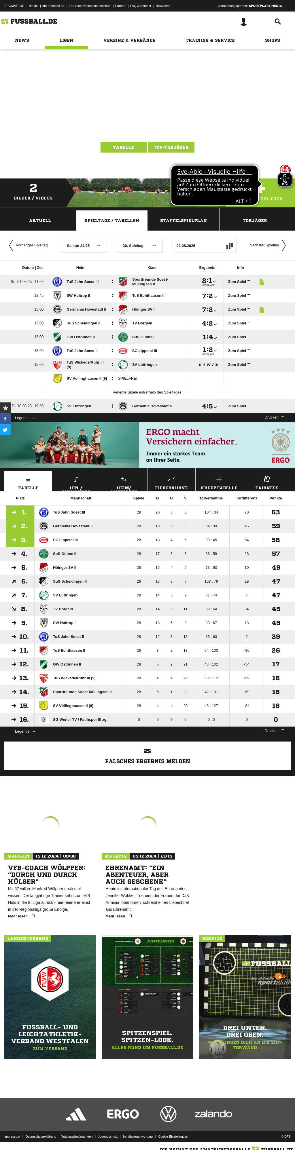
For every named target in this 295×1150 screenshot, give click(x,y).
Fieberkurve (171, 482)
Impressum (12, 1136)
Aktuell (40, 220)
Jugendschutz (108, 1136)
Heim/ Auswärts (124, 483)
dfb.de (33, 5)
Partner (120, 5)
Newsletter (163, 5)
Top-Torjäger (171, 147)
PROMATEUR (14, 5)
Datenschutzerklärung (40, 1136)
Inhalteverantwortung (138, 1136)
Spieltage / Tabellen (112, 220)
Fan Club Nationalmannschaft (90, 5)
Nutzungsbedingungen (76, 1136)
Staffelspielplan (183, 220)
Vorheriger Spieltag (27, 245)
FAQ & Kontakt (140, 5)
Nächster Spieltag (269, 245)
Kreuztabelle (219, 482)
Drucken (274, 417)
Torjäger (255, 220)
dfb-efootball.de (53, 5)
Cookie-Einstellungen (173, 1136)
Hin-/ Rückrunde (76, 483)
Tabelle (123, 147)
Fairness (267, 482)
